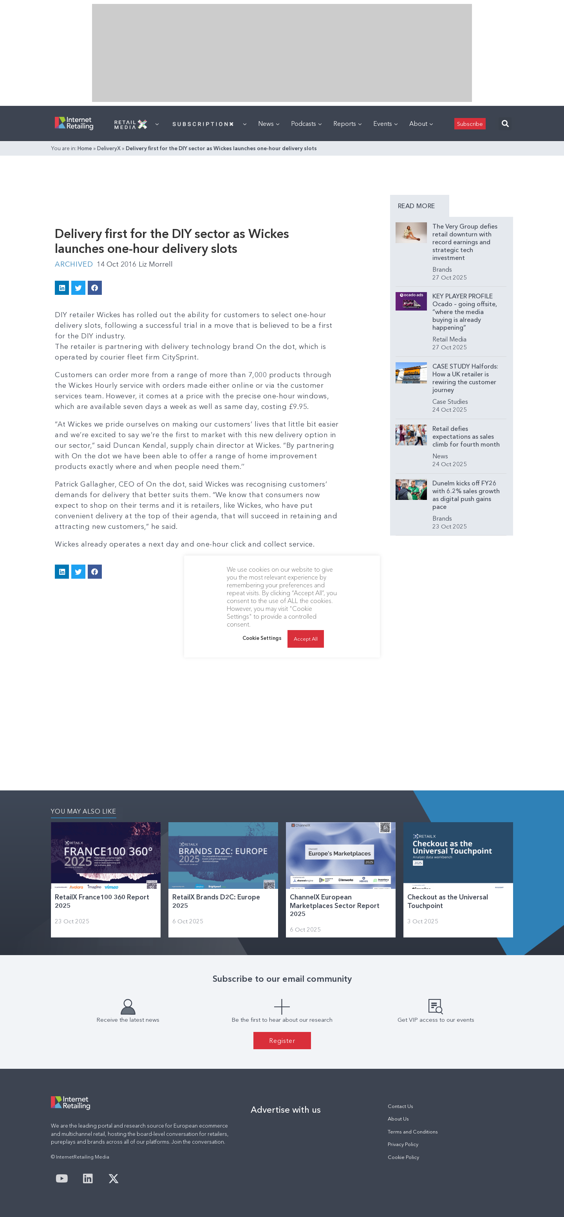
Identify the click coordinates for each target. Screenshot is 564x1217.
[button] (505, 123)
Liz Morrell (156, 264)
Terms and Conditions (413, 1132)
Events (385, 123)
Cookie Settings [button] (262, 638)
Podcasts (306, 123)
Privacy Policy (403, 1144)
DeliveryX (109, 148)
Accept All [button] (306, 639)
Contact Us (400, 1106)
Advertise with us (286, 1109)
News (268, 123)
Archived (74, 264)
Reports (347, 123)
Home (85, 148)
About (421, 123)
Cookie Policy (403, 1157)
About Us (398, 1119)
